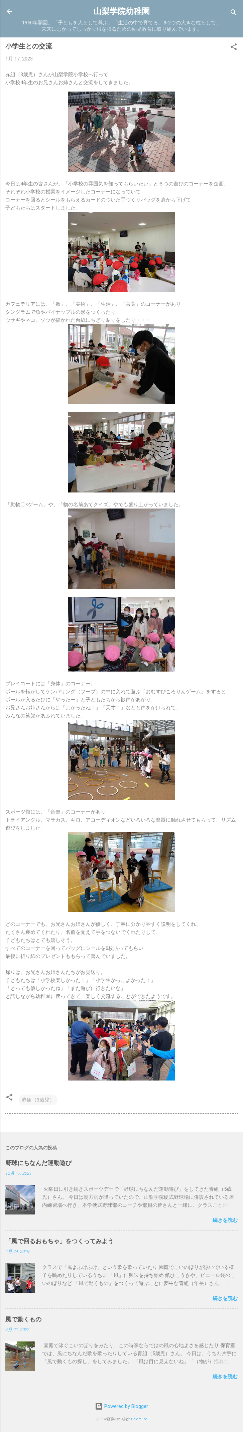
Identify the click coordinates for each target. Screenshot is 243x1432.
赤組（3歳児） (38, 1100)
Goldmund (139, 1419)
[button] (234, 48)
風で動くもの (23, 1319)
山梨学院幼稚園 (122, 11)
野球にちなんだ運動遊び (38, 1162)
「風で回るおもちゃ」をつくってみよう (59, 1241)
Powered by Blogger (121, 1406)
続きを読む (225, 1220)
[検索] (234, 13)
